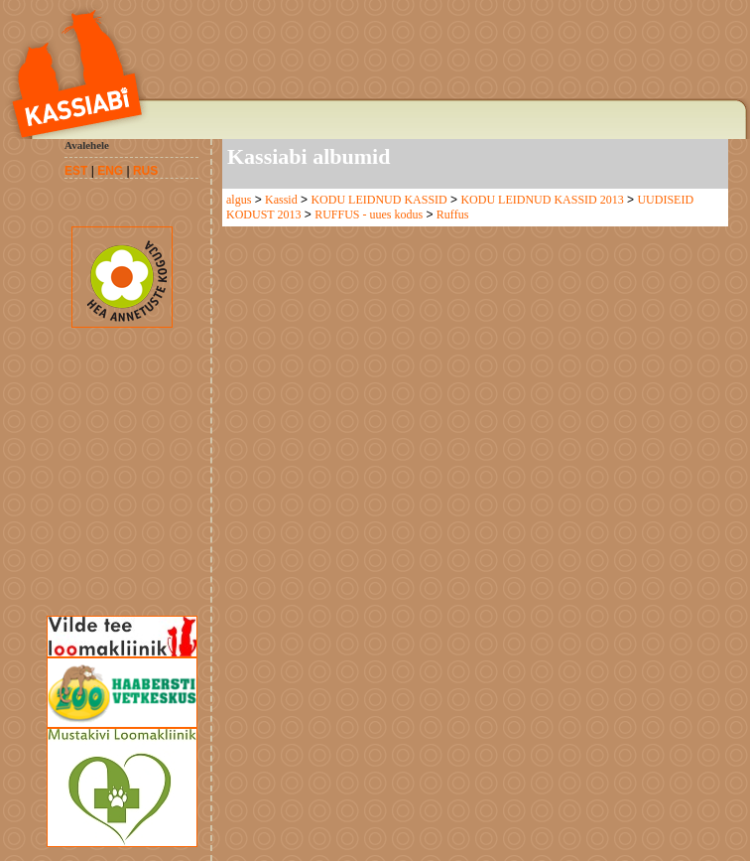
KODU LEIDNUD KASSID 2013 (541, 200)
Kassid (281, 200)
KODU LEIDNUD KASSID (378, 200)
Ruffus (452, 214)
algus (238, 200)
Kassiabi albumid (308, 156)
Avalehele (86, 145)
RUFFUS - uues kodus (368, 214)
